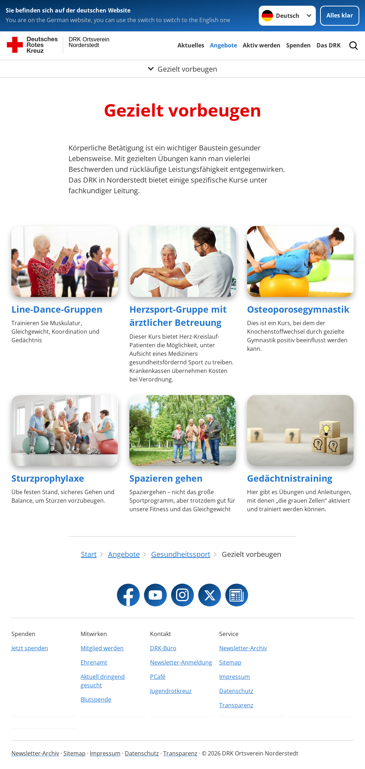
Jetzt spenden (29, 648)
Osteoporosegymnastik (298, 309)
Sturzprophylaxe (47, 478)
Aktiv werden (262, 45)
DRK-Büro (163, 648)
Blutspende (96, 699)
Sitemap (230, 662)
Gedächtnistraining (289, 478)
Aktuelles (191, 45)
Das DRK (329, 45)
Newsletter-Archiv (243, 648)
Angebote (223, 45)
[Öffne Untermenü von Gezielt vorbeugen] (182, 68)
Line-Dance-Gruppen (56, 309)
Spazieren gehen (165, 478)
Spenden (298, 45)
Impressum (234, 677)
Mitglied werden (102, 648)
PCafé (157, 677)
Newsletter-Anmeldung (181, 662)
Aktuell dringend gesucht (103, 681)
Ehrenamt (94, 662)
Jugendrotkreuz (171, 691)
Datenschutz (236, 691)
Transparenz (236, 705)
